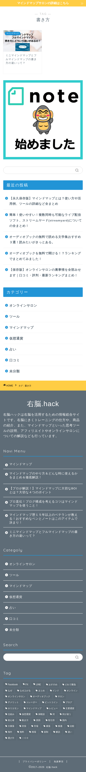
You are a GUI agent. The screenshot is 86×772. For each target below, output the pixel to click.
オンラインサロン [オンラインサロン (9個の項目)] (16, 696)
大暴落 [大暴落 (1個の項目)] (11, 726)
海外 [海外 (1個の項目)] (10, 732)
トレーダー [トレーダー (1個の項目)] (31, 702)
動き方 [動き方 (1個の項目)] (25, 720)
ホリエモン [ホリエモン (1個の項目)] (13, 708)
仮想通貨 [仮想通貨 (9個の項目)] (26, 714)
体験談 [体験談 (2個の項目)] (41, 714)
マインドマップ (21, 327)
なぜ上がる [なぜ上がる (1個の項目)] (25, 690)
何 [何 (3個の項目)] (54, 714)
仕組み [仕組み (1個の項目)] (11, 714)
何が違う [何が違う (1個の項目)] (66, 714)
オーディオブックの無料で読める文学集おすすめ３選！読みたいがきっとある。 (45, 239)
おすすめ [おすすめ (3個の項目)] (53, 685)
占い (12, 349)
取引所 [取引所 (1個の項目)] (51, 720)
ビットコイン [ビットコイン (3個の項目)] (51, 702)
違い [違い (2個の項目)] (70, 732)
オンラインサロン (23, 305)
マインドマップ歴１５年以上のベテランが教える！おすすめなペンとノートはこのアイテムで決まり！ (43, 518)
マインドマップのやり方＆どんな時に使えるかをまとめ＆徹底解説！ (43, 475)
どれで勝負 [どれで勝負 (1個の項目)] (70, 685)
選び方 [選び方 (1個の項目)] (11, 738)
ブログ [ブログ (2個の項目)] (69, 702)
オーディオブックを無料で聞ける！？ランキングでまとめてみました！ (45, 256)
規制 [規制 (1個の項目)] (46, 732)
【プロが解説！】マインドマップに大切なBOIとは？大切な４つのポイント (43, 490)
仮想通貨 (16, 338)
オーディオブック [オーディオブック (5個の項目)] (41, 696)
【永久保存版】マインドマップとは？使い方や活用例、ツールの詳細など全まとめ (45, 201)
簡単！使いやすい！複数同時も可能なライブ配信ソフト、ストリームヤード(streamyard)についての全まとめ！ (45, 220)
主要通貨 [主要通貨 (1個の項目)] (70, 708)
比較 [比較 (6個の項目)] (72, 726)
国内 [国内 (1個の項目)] (64, 720)
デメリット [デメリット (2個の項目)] (13, 702)
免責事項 (58, 761)
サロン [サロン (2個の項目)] (61, 696)
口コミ (14, 360)
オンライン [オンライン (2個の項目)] (72, 690)
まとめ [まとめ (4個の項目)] (41, 690)
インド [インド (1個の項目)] (56, 690)
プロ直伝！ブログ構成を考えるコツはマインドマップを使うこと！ (43, 503)
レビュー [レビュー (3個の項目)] (53, 708)
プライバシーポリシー (34, 761)
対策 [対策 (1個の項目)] (24, 726)
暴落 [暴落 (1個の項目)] (48, 726)
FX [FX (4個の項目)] (26, 685)
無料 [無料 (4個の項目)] (22, 732)
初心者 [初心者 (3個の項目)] (11, 720)
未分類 (14, 371)
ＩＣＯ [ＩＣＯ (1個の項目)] (25, 738)
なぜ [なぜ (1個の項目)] (10, 690)
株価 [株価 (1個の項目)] (60, 726)
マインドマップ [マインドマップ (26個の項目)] (33, 708)
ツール (14, 316)
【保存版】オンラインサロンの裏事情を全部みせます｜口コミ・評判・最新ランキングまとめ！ (45, 272)
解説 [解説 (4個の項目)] (58, 732)
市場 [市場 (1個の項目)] (36, 726)
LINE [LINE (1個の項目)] (38, 685)
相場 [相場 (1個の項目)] (34, 732)
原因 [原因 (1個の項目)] (38, 720)
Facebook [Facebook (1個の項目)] (13, 685)
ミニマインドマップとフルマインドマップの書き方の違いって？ (43, 533)
